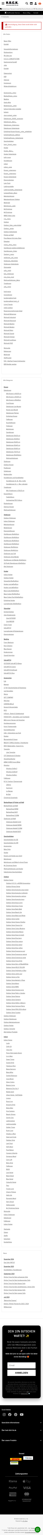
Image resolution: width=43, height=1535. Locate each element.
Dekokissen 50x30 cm (13, 436)
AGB (27, 1392)
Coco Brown (10, 1079)
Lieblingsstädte (11, 1124)
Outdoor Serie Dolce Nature (14, 932)
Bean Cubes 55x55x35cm (12, 594)
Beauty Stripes (10, 1114)
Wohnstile (7, 1211)
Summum (9, 788)
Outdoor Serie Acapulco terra (15, 899)
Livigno (8, 1098)
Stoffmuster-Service (12, 13)
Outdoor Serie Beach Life (14, 912)
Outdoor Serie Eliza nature (14, 941)
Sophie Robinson (11, 1076)
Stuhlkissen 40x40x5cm (11, 534)
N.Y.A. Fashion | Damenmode (13, 781)
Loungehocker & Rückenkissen (13, 631)
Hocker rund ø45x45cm (11, 584)
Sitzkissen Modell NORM (13, 825)
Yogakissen (7, 487)
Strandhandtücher (9, 759)
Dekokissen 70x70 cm (13, 452)
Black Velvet (10, 1176)
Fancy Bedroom (9, 642)
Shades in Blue (11, 1134)
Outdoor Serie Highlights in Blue (16, 970)
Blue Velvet (9, 1179)
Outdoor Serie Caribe (12, 919)
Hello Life (9, 1195)
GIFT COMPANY (8, 697)
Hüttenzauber (10, 1205)
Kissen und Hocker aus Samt (13, 856)
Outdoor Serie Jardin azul (14, 974)
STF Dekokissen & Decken (12, 756)
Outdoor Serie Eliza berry (14, 938)
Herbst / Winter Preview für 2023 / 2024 (16, 1304)
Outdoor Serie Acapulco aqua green (17, 890)
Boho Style (7, 849)
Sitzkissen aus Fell (10, 553)
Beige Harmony (11, 1069)
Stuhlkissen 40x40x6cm (11, 537)
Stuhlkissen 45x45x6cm (11, 541)
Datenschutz (24, 1393)
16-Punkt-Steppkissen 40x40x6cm (15, 563)
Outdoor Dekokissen (10, 1019)
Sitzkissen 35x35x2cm (11, 547)
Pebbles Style (10, 1140)
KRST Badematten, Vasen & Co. (14, 746)
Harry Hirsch (10, 1202)
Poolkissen (7, 468)
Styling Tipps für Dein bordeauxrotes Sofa (17, 1280)
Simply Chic (10, 1118)
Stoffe (6, 1236)
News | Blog (26, 13)
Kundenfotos (8, 1242)
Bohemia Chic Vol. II (12, 1088)
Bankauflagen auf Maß (11, 806)
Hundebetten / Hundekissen (13, 1270)
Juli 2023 (7, 1297)
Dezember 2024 (9, 1259)
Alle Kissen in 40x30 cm (13, 393)
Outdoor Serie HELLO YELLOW (15, 967)
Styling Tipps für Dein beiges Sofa (14, 1290)
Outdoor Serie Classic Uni (14, 925)
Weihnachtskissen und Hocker (13, 869)
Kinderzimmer (8, 652)
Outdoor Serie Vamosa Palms (15, 1006)
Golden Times (10, 1127)
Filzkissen (9, 426)
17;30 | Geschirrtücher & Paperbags (15, 688)
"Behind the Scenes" (10, 1300)
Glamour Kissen (9, 507)
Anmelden (21, 1373)
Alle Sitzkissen (8, 566)
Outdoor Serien (8, 880)
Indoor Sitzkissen (9, 521)
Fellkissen (9, 419)
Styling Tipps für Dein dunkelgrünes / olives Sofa (19, 1287)
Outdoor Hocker (9, 578)
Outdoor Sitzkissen (10, 518)
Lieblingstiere (10, 1121)
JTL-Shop (25, 1521)
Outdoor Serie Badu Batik (14, 909)
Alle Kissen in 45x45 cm (13, 397)
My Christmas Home (10, 865)
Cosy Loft (9, 1160)
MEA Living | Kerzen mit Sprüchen (14, 720)
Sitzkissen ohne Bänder (11, 557)
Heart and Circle (11, 1137)
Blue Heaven (8, 649)
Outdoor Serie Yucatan (13, 1012)
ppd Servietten (8, 691)
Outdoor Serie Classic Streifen (15, 922)
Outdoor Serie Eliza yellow (14, 948)
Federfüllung (10, 497)
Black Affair (9, 1072)
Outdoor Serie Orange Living (15, 990)
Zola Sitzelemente (9, 615)
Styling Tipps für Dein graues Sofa (14, 1293)
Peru (7, 1185)
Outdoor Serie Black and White (15, 916)
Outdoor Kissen (9, 465)
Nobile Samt (10, 1092)
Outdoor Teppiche (9, 1029)
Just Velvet (9, 1172)
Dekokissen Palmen (12, 413)
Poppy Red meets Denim (14, 1053)
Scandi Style (10, 1063)
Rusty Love (9, 1130)
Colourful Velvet (11, 1182)
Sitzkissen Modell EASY (13, 831)
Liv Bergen (9, 791)
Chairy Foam (8, 625)
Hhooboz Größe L (11, 775)
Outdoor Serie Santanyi (13, 1000)
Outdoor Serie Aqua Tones (14, 906)
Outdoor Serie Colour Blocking (15, 928)
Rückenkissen (8, 503)
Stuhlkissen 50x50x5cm (11, 544)
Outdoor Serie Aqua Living (14, 903)
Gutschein (7, 1239)
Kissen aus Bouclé (12, 410)
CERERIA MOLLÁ (9, 704)
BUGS (8, 1169)
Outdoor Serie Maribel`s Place (15, 980)
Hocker (6, 852)
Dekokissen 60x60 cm (13, 448)
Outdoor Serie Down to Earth (15, 935)
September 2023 (9, 1274)
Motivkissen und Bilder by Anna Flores (16, 862)
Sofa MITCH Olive (9, 673)
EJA (5, 681)
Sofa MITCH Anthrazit (10, 670)
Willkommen (8, 1307)
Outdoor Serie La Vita (12, 977)
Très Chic (9, 1050)
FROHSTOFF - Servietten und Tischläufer (16, 717)
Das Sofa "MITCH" (9, 1262)
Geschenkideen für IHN (11, 843)
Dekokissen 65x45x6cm (13, 455)
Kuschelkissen (10, 423)
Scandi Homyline (9, 655)
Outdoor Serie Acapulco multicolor (17, 893)
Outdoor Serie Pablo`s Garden (15, 993)
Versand (33, 1528)
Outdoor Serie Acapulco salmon (16, 896)
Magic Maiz (9, 1108)
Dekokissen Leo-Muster (13, 406)
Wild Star (7, 701)
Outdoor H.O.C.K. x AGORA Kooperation (18, 883)
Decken (6, 736)
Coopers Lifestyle (11, 1153)
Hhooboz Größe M (11, 772)
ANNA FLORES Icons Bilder (12, 762)
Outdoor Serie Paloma (13, 996)
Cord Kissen (10, 403)
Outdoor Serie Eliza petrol (14, 945)
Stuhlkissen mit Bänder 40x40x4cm (15, 560)
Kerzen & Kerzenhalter (11, 707)
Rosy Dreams (8, 646)
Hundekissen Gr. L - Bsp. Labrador (17, 484)
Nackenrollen (8, 474)
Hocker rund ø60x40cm (11, 587)
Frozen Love (10, 1189)
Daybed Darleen (9, 612)
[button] (21, 1423)
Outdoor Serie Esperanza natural (16, 954)
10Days (8, 785)
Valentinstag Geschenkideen (13, 872)
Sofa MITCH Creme (10, 667)
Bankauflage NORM (12, 809)
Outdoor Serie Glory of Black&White (17, 964)
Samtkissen (10, 432)
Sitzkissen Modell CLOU (13, 822)
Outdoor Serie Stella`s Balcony (16, 1003)
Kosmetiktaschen (9, 730)
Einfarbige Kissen (11, 416)
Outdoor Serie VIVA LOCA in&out (16, 1009)
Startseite (7, 1229)
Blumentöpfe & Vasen (11, 739)
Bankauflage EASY (12, 812)
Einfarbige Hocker (9, 600)
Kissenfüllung (8, 494)
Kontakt (35, 13)
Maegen (6, 684)
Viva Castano (10, 1111)
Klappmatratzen (9, 634)
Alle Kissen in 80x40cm (13, 400)
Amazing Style (10, 1105)
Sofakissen (7, 471)
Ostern (6, 1232)
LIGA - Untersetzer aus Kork (12, 733)
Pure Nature (10, 1150)
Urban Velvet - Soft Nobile (14, 1095)
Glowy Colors (10, 1082)
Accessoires (8, 846)
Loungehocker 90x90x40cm (12, 604)
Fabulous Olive (11, 1066)
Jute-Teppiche (10, 752)
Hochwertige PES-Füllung (14, 500)
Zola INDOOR (10, 621)
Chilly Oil (9, 1046)
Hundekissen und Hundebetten (14, 478)
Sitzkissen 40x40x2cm (11, 550)
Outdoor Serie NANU (12, 987)
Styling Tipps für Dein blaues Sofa (14, 1283)
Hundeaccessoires (10, 723)
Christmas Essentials (11, 798)
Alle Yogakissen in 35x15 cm (15, 490)
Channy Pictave (11, 1192)
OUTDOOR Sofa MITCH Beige (13, 663)
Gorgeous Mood (11, 1156)
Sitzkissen (7, 461)
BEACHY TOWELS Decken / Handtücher (16, 743)
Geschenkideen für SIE (11, 840)
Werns (6, 694)
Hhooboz (6, 765)
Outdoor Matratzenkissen (12, 1022)
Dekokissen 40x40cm (13, 439)
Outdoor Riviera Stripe (13, 886)
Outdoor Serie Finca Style (14, 961)
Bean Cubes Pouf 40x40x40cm (13, 597)
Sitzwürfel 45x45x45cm (11, 581)
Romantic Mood (11, 1198)
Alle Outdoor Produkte (10, 1032)
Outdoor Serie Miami (12, 983)
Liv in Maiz (9, 1056)
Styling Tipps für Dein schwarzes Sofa (16, 1277)
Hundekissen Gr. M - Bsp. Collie (16, 481)
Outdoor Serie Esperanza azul (15, 951)
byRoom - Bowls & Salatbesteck (14, 713)
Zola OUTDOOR (11, 618)
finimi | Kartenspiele (10, 726)
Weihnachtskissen (12, 458)
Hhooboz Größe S (11, 768)
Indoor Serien (8, 1040)
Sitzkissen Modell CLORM (14, 828)
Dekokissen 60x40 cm (13, 445)
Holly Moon (9, 1147)
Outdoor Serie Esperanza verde (16, 958)
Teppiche (7, 749)
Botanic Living (10, 1085)
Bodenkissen (8, 528)
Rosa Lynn (9, 1101)
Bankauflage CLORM (12, 815)
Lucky (8, 1043)
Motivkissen (10, 429)
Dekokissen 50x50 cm (13, 442)
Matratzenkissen (9, 524)
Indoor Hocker (8, 575)
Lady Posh (9, 1143)
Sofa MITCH (7, 628)
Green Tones (10, 1059)
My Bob (8, 794)
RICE (5, 710)
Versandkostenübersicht (32, 1532)
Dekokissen (7, 390)
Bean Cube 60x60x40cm (11, 591)
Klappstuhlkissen (9, 531)
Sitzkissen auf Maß (10, 819)
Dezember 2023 (9, 1266)
